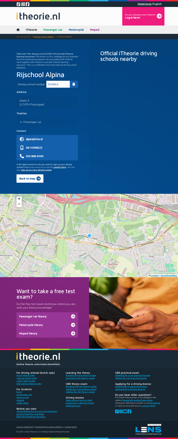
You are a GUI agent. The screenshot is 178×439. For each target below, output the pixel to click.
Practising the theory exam (80, 378)
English (157, 4)
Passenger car (53, 29)
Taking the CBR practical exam (131, 378)
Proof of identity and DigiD (30, 414)
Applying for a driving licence (130, 389)
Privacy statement (24, 426)
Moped (94, 29)
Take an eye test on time (79, 400)
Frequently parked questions (137, 400)
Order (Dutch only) (25, 381)
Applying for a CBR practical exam (132, 375)
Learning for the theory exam (81, 375)
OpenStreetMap (169, 275)
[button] (89, 235)
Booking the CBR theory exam (81, 386)
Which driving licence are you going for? (37, 411)
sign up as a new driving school (36, 170)
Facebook (155, 403)
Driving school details (44, 36)
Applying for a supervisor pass (131, 386)
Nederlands (145, 4)
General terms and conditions (49, 426)
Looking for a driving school (80, 403)
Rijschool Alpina (64, 36)
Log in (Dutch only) (25, 375)
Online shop (22, 403)
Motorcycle (76, 29)
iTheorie (31, 29)
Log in (19, 392)
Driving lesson (73, 405)
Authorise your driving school (81, 389)
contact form (59, 167)
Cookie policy (71, 426)
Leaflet (153, 275)
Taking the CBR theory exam (80, 392)
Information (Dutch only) (29, 383)
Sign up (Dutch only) (26, 378)
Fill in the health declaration (30, 416)
